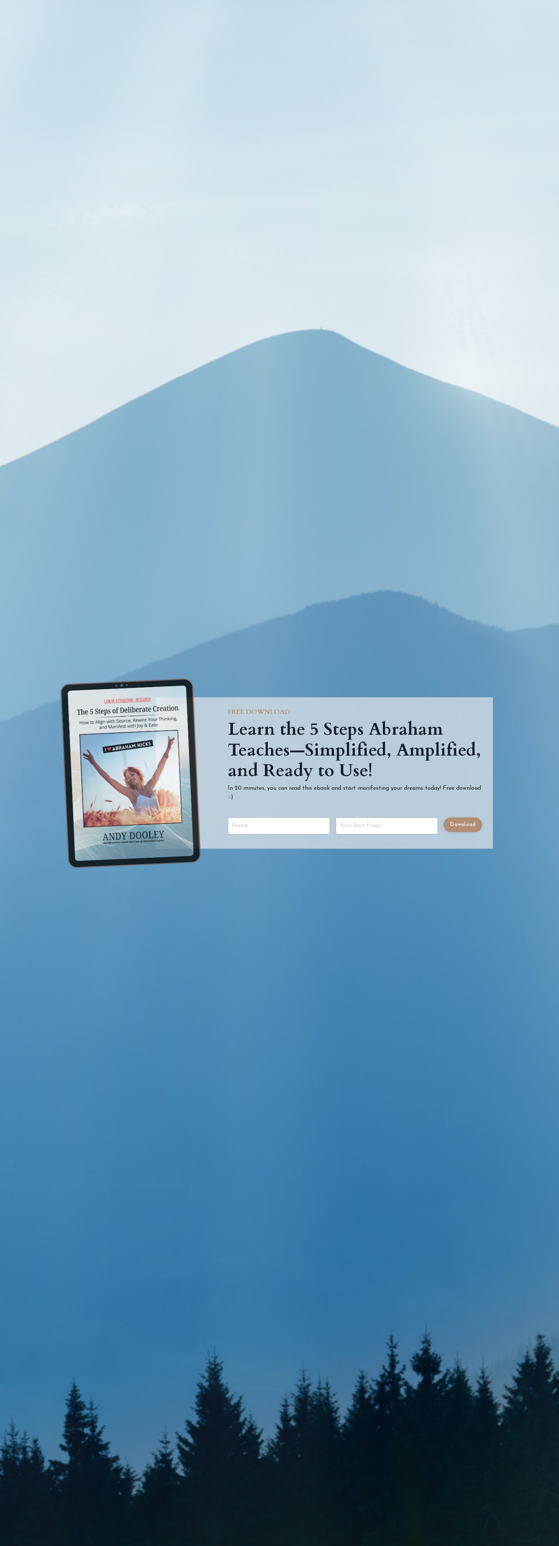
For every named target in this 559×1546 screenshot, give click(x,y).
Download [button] (463, 824)
